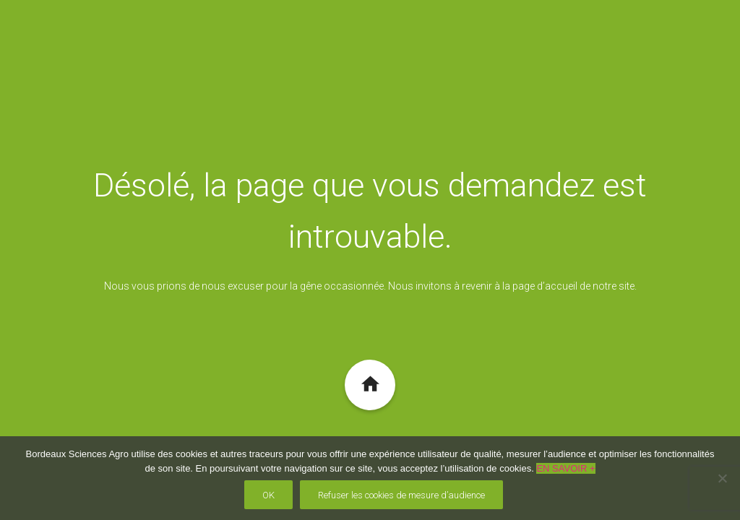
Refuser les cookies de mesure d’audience (401, 495)
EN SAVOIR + (565, 468)
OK (268, 495)
